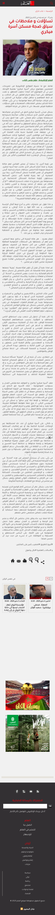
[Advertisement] (25, 457)
